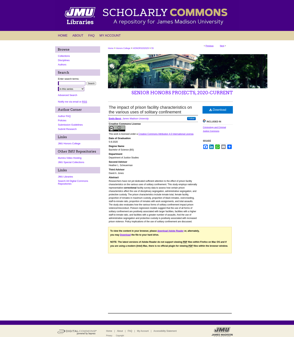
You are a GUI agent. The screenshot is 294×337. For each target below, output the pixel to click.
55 (152, 48)
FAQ (130, 331)
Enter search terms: (68, 78)
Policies (62, 120)
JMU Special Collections (71, 162)
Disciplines (64, 60)
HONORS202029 (141, 48)
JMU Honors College (69, 143)
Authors (62, 64)
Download (217, 109)
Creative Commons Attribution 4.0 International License (166, 134)
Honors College (123, 48)
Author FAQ (64, 116)
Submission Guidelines (70, 124)
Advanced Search (67, 95)
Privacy (109, 336)
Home (110, 48)
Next (222, 46)
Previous (210, 46)
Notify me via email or (72, 101)
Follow (191, 118)
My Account (143, 331)
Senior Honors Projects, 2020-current (182, 92)
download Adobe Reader (170, 231)
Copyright (120, 336)
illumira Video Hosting (70, 158)
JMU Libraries (65, 176)
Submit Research (67, 129)
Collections (64, 56)
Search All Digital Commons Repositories (73, 182)
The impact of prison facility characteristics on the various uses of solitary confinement (150, 109)
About (120, 331)
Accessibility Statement (165, 331)
